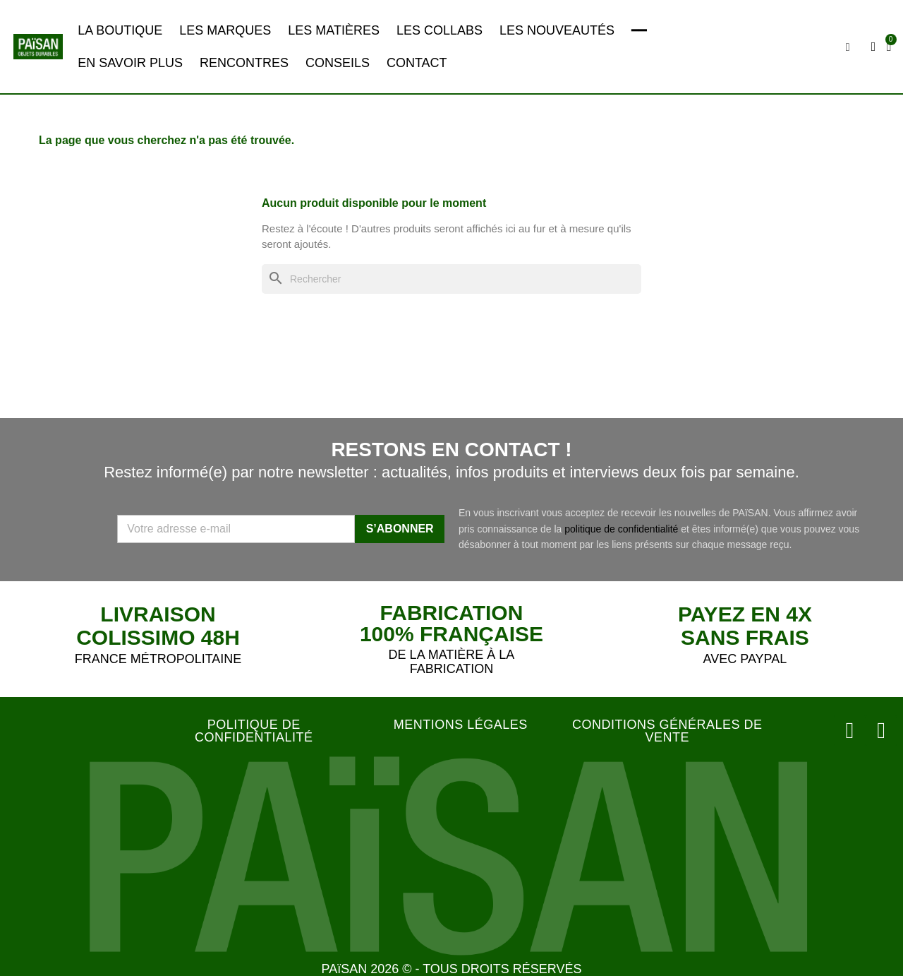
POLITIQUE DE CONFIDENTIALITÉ (254, 731)
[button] (848, 47)
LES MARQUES (225, 30)
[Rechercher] (451, 279)
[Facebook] (882, 729)
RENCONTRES (244, 63)
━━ (639, 30)
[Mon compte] (874, 46)
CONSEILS (337, 63)
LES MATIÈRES (334, 30)
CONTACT (417, 63)
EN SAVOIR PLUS (130, 63)
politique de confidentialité (621, 529)
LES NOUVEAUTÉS (556, 30)
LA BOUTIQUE (120, 30)
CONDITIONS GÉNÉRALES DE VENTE (667, 731)
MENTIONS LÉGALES (461, 725)
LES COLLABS (439, 30)
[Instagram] (852, 729)
